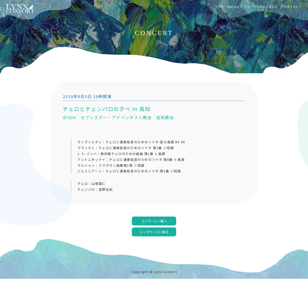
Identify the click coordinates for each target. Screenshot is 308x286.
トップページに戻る (154, 239)
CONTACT (291, 6)
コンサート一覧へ (154, 228)
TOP (219, 6)
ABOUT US (239, 6)
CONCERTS (265, 6)
